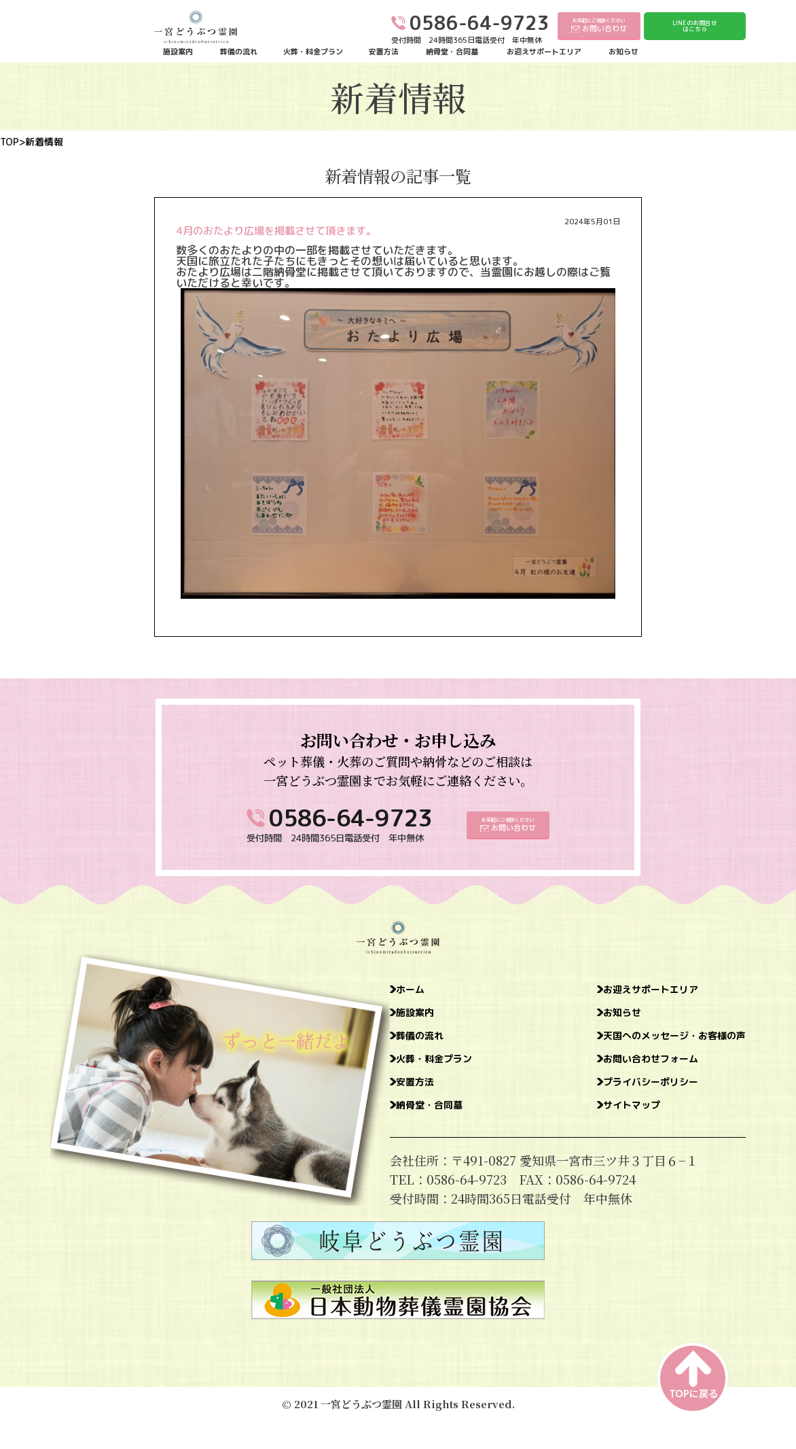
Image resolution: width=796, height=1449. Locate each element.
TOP (9, 142)
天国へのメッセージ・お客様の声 (654, 1042)
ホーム (416, 991)
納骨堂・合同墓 (452, 52)
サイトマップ (599, 1120)
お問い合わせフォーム (623, 1068)
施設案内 (178, 52)
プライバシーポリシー (623, 1094)
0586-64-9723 (350, 818)
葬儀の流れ (238, 52)
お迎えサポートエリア (544, 52)
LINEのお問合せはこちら (694, 26)
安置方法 (384, 52)
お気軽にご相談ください (599, 25)
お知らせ (623, 52)
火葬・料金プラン (313, 52)
